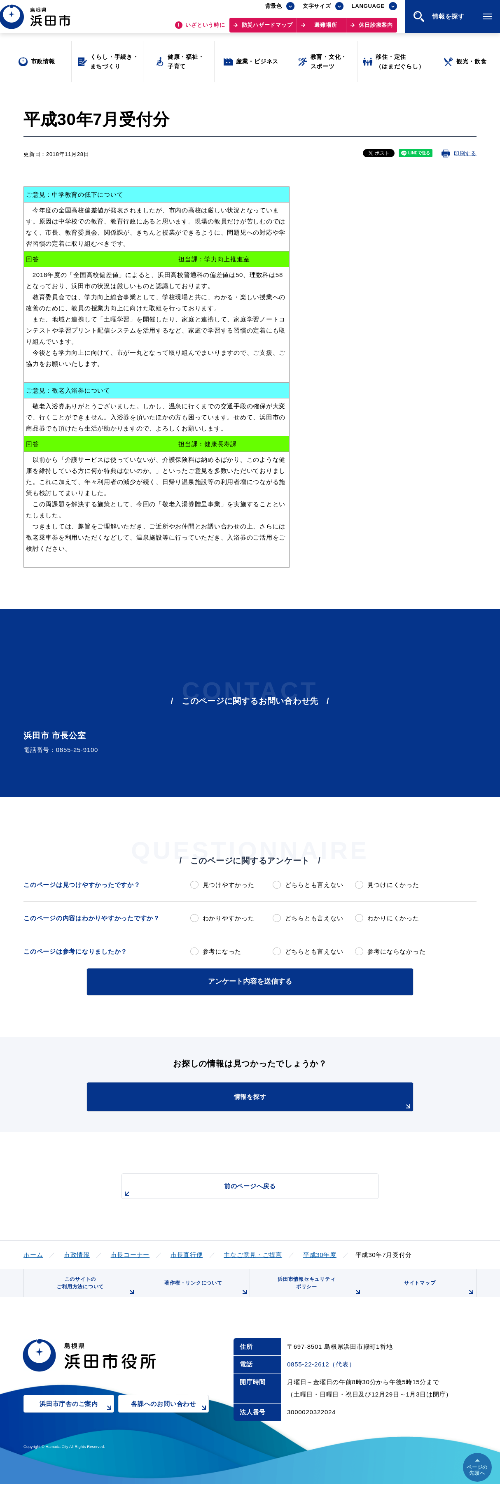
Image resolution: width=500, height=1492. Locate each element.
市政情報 (77, 1253)
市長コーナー (130, 1253)
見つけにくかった (393, 884)
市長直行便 (187, 1253)
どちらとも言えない (314, 884)
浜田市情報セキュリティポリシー (317, 1290)
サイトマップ (438, 1294)
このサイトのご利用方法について (94, 1290)
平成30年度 (319, 1253)
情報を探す (270, 1100)
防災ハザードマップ (267, 29)
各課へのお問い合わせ (170, 1417)
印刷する (465, 153)
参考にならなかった (396, 951)
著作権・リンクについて (204, 1294)
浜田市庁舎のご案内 (77, 1417)
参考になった (222, 951)
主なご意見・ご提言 (253, 1253)
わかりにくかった (393, 918)
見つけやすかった (229, 884)
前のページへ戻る (240, 1188)
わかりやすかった (229, 918)
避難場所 (325, 29)
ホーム (33, 1253)
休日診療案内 (376, 29)
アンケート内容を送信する (250, 980)
